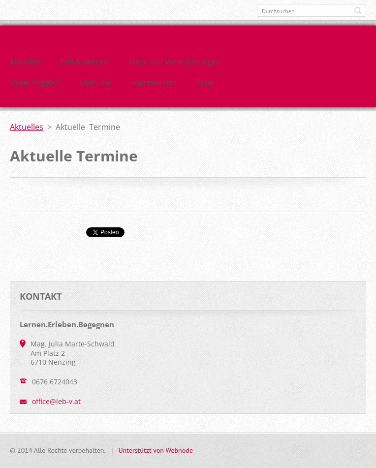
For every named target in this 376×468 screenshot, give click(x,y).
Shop (205, 82)
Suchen (357, 10)
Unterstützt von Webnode (155, 450)
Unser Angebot (35, 82)
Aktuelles (25, 61)
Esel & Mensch (84, 61)
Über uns (95, 82)
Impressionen (153, 82)
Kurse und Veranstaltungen (174, 61)
